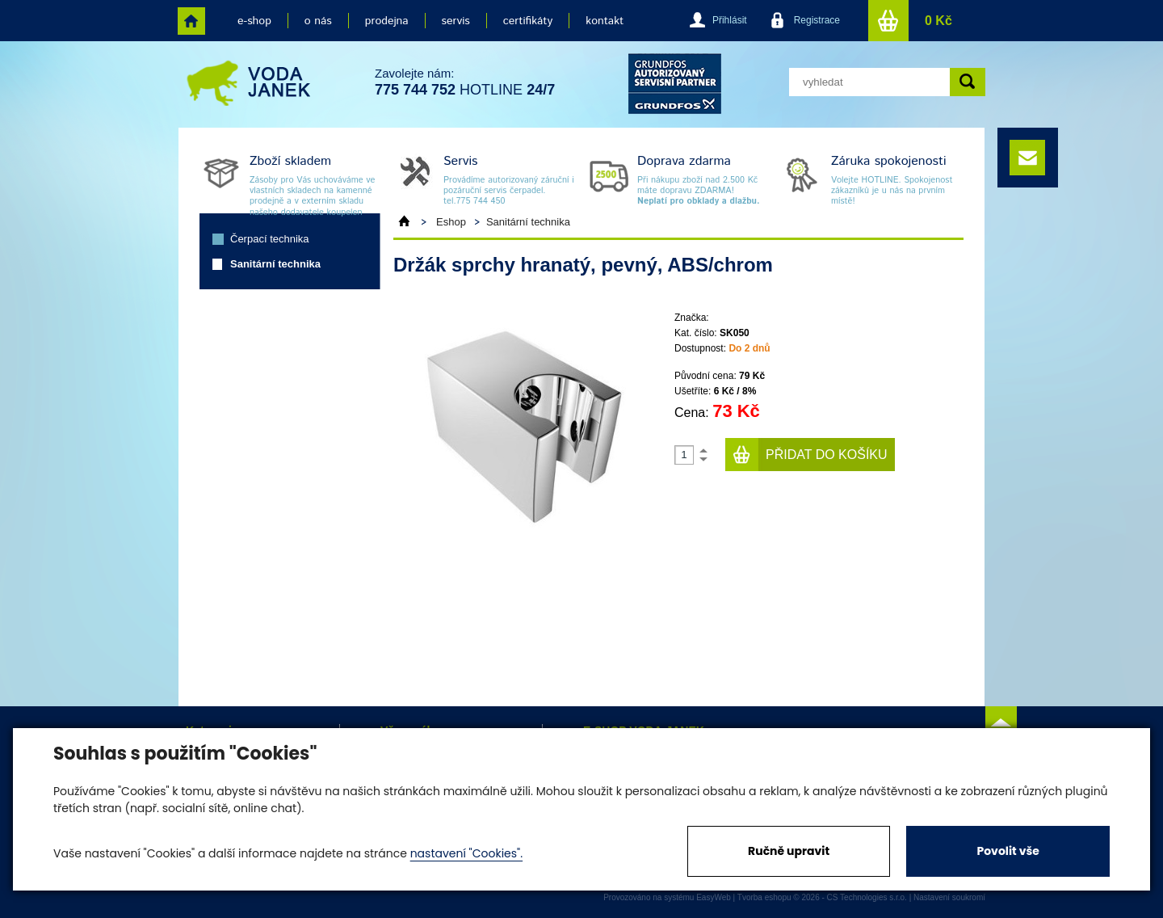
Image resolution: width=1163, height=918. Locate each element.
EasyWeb (713, 897)
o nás (318, 21)
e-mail (1027, 157)
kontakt (604, 21)
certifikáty (527, 21)
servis (456, 21)
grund (674, 83)
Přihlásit (729, 20)
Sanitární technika (275, 264)
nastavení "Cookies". (466, 853)
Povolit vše (1007, 851)
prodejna (387, 21)
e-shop (254, 21)
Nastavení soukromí (949, 897)
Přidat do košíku (827, 454)
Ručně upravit (788, 851)
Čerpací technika (269, 239)
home (191, 21)
